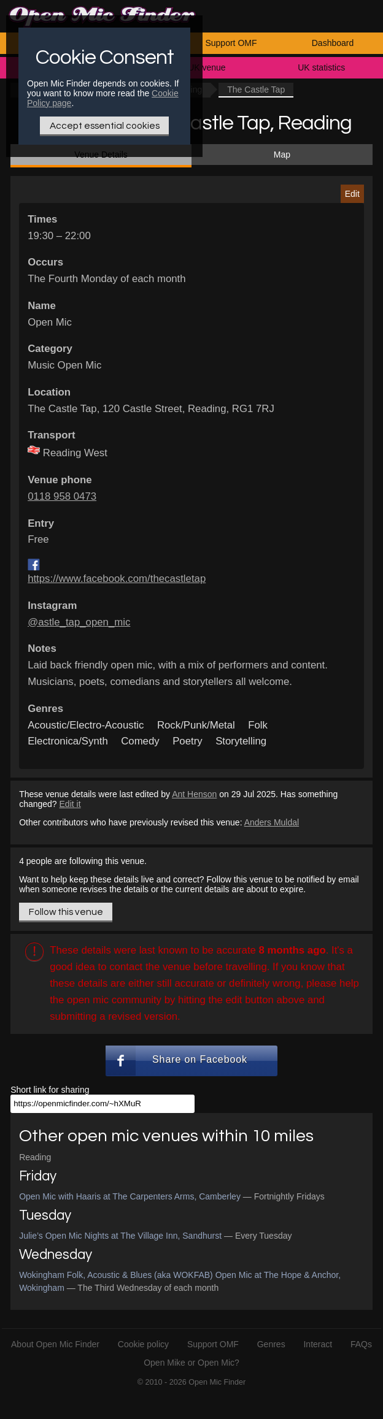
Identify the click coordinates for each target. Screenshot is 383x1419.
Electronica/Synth (68, 741)
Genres (271, 1344)
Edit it (70, 804)
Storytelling (240, 741)
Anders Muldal (272, 822)
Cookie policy (143, 1344)
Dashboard (333, 43)
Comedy (140, 741)
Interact (317, 1344)
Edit (352, 194)
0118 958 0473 (62, 496)
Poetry (187, 741)
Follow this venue (66, 912)
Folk (258, 725)
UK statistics (321, 67)
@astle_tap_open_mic (79, 622)
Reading (35, 1157)
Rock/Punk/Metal (196, 725)
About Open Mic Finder (55, 1344)
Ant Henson (194, 794)
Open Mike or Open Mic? (191, 1362)
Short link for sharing (49, 1090)
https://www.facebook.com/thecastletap (117, 578)
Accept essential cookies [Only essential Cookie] (105, 126)
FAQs (361, 1344)
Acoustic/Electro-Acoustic (86, 725)
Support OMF (231, 43)
